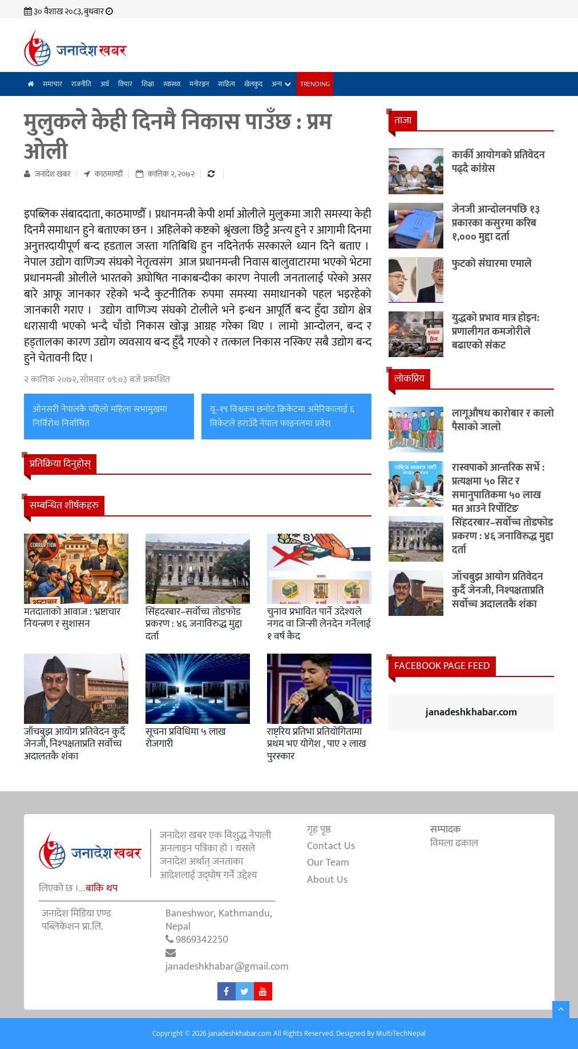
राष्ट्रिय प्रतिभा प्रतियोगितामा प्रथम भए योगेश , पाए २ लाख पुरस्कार (316, 744)
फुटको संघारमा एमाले (492, 264)
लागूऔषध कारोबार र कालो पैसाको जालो (503, 420)
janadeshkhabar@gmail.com (227, 966)
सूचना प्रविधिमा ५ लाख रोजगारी (185, 738)
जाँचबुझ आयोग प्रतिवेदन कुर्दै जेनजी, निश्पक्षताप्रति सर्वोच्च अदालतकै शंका (74, 744)
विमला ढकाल (454, 843)
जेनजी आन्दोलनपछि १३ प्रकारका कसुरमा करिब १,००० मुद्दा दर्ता (496, 223)
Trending (315, 84)
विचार (125, 84)
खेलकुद (253, 84)
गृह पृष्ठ (319, 829)
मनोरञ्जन (199, 84)
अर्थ (104, 84)
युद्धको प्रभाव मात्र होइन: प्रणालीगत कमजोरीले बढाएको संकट (495, 332)
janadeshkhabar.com (471, 712)
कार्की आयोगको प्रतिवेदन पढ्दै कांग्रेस (498, 162)
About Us (327, 879)
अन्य (277, 84)
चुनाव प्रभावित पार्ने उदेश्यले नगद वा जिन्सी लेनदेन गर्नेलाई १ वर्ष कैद (319, 624)
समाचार (52, 84)
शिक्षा (148, 84)
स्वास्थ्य (171, 84)
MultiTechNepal (401, 1033)
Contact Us (331, 846)
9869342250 (202, 939)
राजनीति (81, 84)
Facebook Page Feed (442, 666)
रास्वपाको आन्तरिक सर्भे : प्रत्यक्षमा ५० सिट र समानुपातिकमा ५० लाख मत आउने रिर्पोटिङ (498, 488)
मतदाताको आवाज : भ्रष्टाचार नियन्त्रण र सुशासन (72, 618)
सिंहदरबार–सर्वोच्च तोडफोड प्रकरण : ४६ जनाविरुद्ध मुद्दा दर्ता (193, 624)
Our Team (328, 862)
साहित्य (226, 84)
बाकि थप (102, 888)
